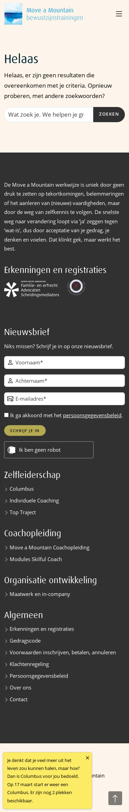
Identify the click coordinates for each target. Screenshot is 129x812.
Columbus (22, 488)
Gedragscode (25, 640)
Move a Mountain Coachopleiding (49, 547)
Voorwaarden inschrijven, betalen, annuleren (63, 652)
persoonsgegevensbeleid (92, 415)
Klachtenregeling (29, 664)
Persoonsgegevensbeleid (39, 675)
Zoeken (109, 114)
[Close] (87, 758)
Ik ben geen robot (40, 449)
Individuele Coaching (34, 500)
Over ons (20, 687)
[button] (120, 13)
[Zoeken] (49, 114)
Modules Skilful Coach (36, 559)
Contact (19, 699)
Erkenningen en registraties (42, 628)
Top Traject (23, 512)
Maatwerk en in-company (40, 593)
